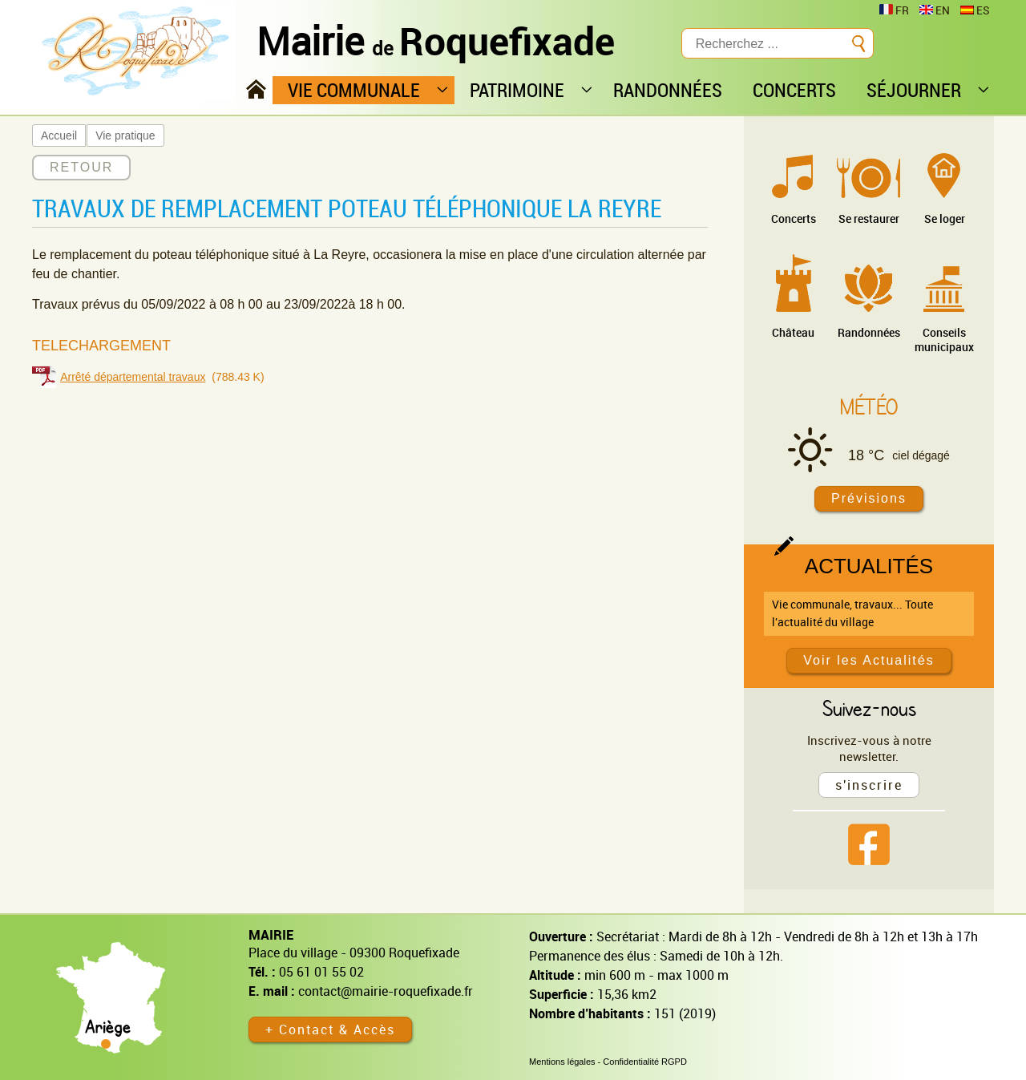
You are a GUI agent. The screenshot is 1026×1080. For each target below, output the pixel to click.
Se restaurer (868, 218)
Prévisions (869, 498)
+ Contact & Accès (330, 1029)
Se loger (944, 218)
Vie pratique (125, 135)
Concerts (793, 218)
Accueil (59, 135)
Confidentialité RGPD (645, 1061)
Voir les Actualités (868, 660)
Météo (869, 406)
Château (793, 332)
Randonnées (869, 332)
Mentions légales (562, 1061)
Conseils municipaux (944, 339)
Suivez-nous (869, 708)
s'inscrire (869, 785)
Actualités (869, 566)
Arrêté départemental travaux (132, 376)
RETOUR (81, 167)
